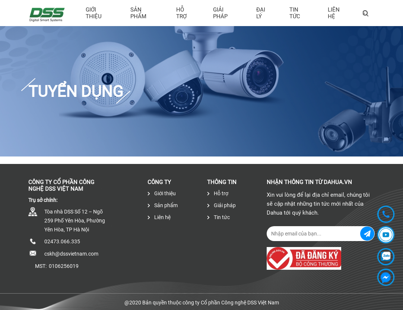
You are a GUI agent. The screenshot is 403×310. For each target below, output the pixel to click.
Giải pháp (220, 13)
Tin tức (294, 13)
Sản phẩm (138, 13)
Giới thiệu (94, 13)
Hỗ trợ (181, 13)
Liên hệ (334, 13)
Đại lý (260, 13)
